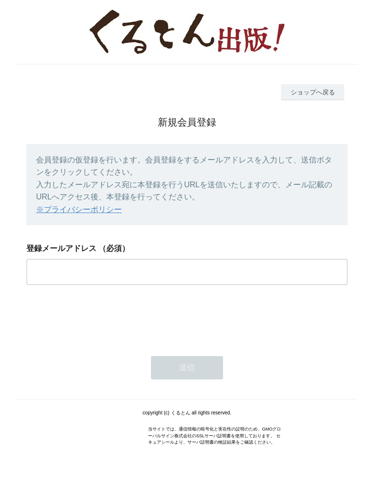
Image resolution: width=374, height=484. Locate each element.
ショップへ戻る (313, 92)
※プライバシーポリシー (79, 209)
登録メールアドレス (61, 248)
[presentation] (100, 318)
